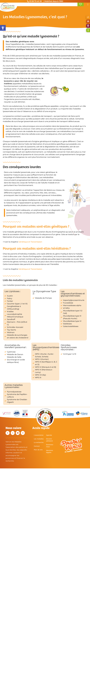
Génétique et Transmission (30, 242)
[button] (3, 28)
